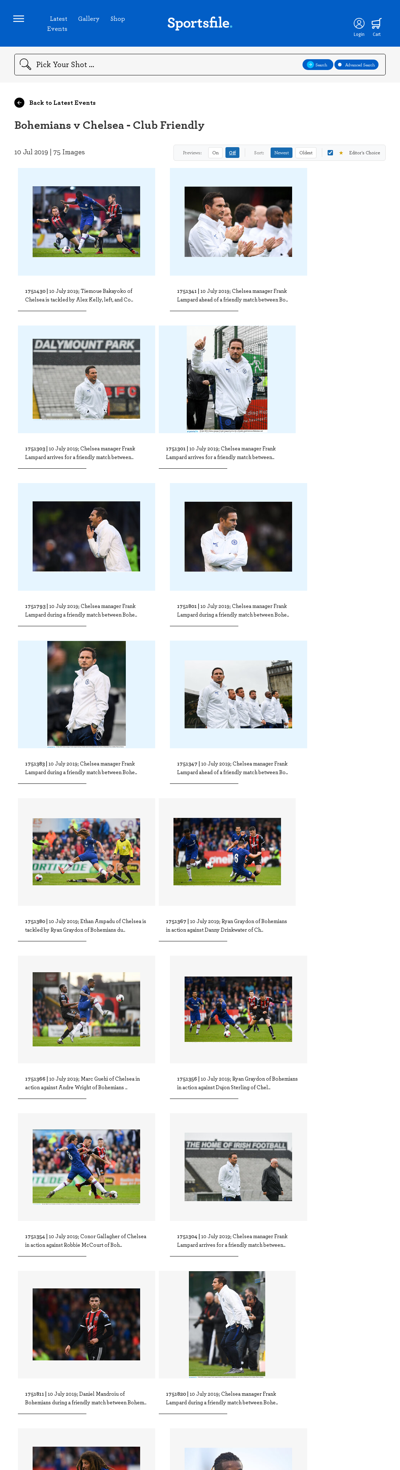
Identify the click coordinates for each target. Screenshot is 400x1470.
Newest (281, 154)
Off (232, 154)
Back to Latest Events (55, 105)
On (215, 154)
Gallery (89, 19)
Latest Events (57, 24)
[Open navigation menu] (19, 19)
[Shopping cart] (375, 24)
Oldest (306, 154)
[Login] (357, 24)
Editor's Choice (354, 155)
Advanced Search (356, 67)
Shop (118, 19)
